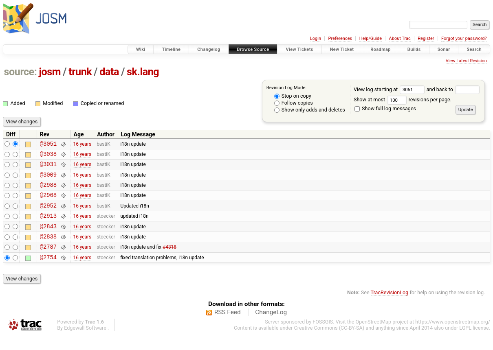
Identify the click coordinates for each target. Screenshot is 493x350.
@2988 (48, 191)
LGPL (465, 342)
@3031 (48, 167)
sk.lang (143, 72)
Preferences (340, 38)
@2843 (48, 237)
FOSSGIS (323, 336)
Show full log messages (385, 108)
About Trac (400, 38)
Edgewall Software (85, 342)
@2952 (48, 214)
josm (50, 72)
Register (426, 38)
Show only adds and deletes (309, 110)
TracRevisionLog (390, 307)
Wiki (140, 49)
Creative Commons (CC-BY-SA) (329, 342)
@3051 (48, 145)
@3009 (48, 179)
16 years (82, 144)
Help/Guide (370, 38)
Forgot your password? (464, 38)
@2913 (48, 225)
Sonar (444, 49)
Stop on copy (292, 96)
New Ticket (342, 49)
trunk (80, 72)
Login (315, 38)
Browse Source (253, 49)
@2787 (48, 260)
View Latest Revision (466, 60)
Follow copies (293, 103)
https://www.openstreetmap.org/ (452, 336)
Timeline (171, 49)
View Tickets (299, 49)
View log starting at (390, 89)
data (109, 72)
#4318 (169, 260)
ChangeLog (271, 326)
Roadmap (380, 49)
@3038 (48, 156)
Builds (414, 49)
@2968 (48, 202)
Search (474, 49)
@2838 (48, 248)
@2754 (48, 272)
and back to (453, 89)
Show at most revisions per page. (402, 99)
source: (20, 72)
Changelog (208, 49)
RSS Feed (227, 326)
